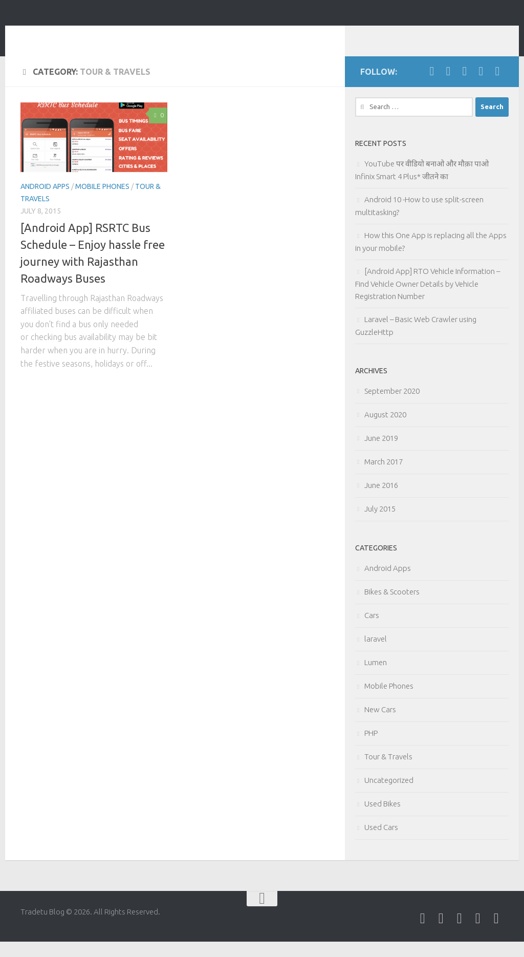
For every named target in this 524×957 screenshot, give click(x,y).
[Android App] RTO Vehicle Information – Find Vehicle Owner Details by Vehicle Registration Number (427, 299)
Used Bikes (382, 819)
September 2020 (392, 406)
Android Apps (45, 202)
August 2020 (385, 430)
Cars (371, 630)
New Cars (380, 724)
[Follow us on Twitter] (448, 86)
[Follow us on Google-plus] (481, 86)
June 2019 (381, 453)
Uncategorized (388, 795)
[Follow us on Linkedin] (464, 86)
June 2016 (381, 500)
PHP (371, 748)
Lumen (375, 677)
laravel (375, 654)
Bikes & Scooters (392, 607)
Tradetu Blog (85, 36)
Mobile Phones (102, 202)
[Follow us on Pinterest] (497, 86)
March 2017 (383, 477)
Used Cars (381, 842)
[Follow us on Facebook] (432, 86)
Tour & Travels (388, 772)
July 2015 (380, 524)
